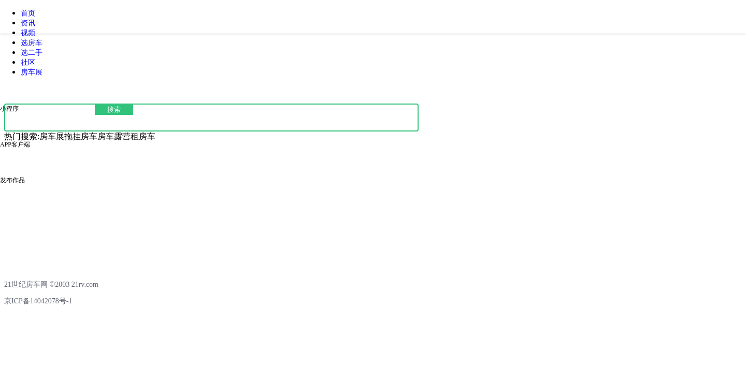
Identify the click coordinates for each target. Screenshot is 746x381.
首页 (28, 13)
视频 (28, 33)
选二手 (31, 52)
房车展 (31, 72)
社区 (28, 62)
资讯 (28, 23)
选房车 (31, 43)
